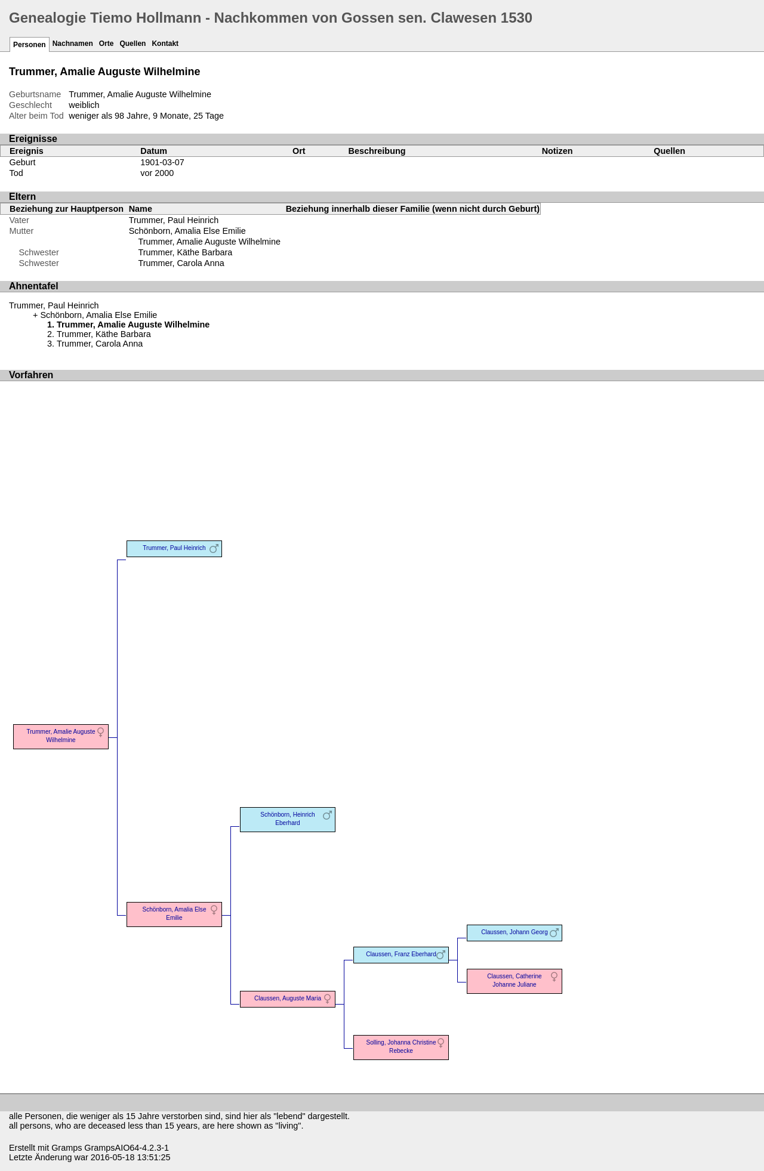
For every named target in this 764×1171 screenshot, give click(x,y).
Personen (29, 45)
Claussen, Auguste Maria (287, 998)
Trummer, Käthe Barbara (185, 252)
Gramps (66, 1148)
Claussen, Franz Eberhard (401, 954)
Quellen (132, 43)
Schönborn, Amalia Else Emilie (187, 231)
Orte (106, 43)
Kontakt (165, 43)
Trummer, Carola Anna (181, 263)
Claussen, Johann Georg (514, 932)
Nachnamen (73, 43)
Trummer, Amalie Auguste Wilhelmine (209, 241)
